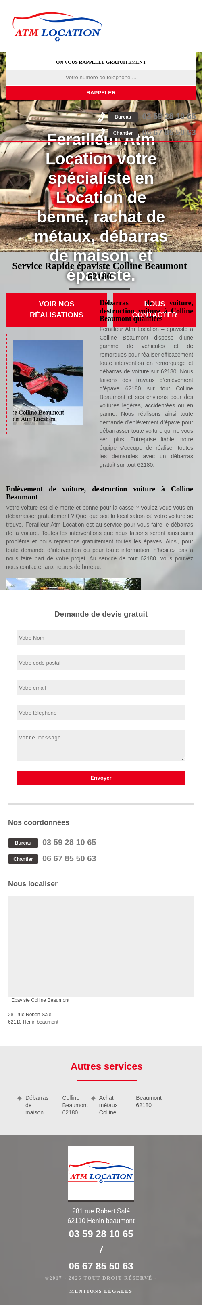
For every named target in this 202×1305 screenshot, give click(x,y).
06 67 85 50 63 (152, 132)
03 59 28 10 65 (152, 116)
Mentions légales (101, 1291)
